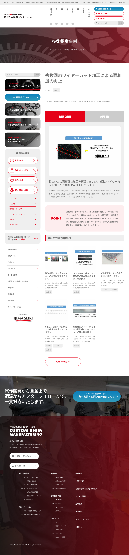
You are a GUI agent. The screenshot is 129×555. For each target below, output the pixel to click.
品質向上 (56, 90)
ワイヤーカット (60, 529)
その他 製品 (14, 225)
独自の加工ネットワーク (32, 496)
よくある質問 (89, 11)
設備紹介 (78, 7)
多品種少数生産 (30, 481)
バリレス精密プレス (31, 477)
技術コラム (73, 10)
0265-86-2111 (101, 18)
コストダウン (105, 289)
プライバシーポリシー (15, 307)
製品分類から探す (23, 190)
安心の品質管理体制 (31, 492)
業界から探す (23, 180)
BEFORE (65, 117)
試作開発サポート (30, 488)
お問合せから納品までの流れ (18, 281)
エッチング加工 (60, 537)
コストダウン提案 (30, 485)
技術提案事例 (67, 7)
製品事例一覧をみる (63, 362)
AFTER (104, 117)
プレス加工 (59, 500)
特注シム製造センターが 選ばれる (23, 238)
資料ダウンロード (102, 13)
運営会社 (11, 294)
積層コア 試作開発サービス (32, 514)
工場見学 (11, 288)
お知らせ (11, 300)
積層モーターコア (16, 209)
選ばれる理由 (51, 10)
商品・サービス (56, 10)
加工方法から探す (23, 170)
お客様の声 (83, 9)
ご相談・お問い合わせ (103, 9)
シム (57, 522)
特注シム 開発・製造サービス (32, 511)
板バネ (12, 219)
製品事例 (62, 7)
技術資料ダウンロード (22, 97)
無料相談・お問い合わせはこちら (97, 394)
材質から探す (23, 160)
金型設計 (48, 345)
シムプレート (14, 204)
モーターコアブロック (17, 214)
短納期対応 (28, 499)
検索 (120, 23)
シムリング (13, 199)
